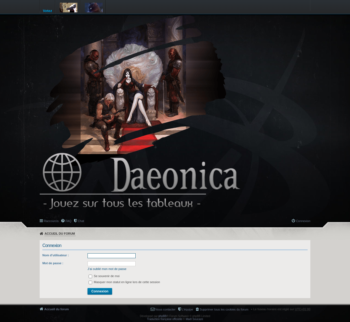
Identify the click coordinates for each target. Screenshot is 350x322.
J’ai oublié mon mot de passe (107, 269)
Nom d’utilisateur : (55, 255)
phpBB (162, 316)
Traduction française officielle (164, 319)
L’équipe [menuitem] (187, 309)
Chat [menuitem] (81, 221)
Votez (47, 11)
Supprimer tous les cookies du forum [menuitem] (224, 309)
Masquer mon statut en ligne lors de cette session (124, 282)
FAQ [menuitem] (68, 221)
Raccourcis (51, 221)
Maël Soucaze (194, 319)
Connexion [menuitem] (303, 221)
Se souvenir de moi (104, 276)
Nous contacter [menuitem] (165, 309)
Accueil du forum (60, 233)
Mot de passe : (52, 263)
